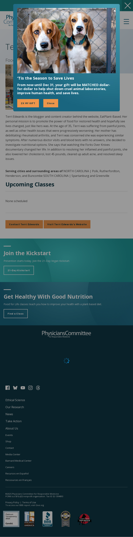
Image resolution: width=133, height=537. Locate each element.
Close (51, 103)
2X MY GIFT (28, 103)
